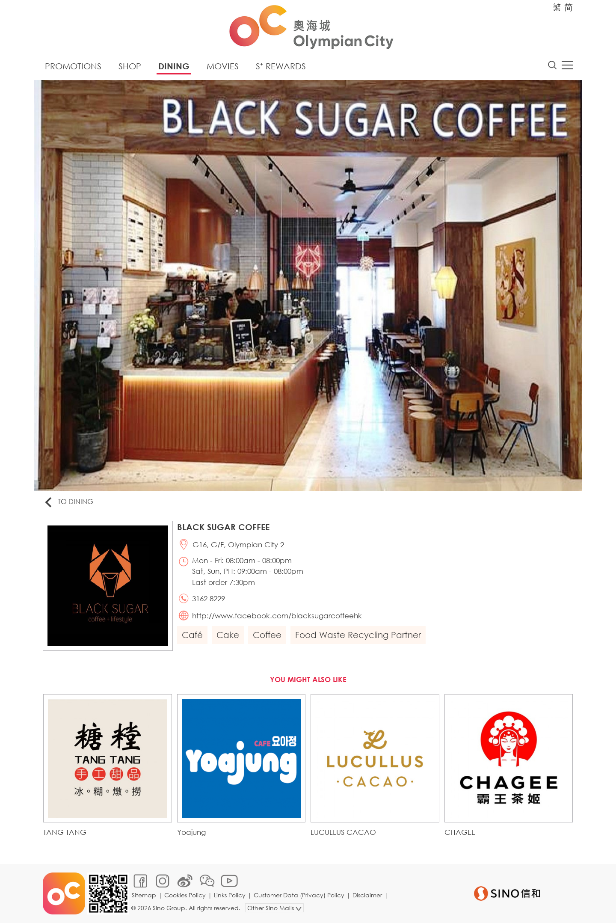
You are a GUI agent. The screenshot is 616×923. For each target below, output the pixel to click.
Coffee (267, 635)
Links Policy (230, 895)
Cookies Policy (185, 895)
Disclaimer (367, 895)
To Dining (68, 502)
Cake (227, 635)
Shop (129, 66)
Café (192, 635)
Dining (174, 66)
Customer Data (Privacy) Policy (299, 895)
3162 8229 (208, 598)
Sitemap (144, 895)
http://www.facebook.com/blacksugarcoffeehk (277, 615)
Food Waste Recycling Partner (358, 635)
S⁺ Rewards (281, 66)
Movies (223, 66)
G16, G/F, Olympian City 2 (238, 544)
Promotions (73, 66)
